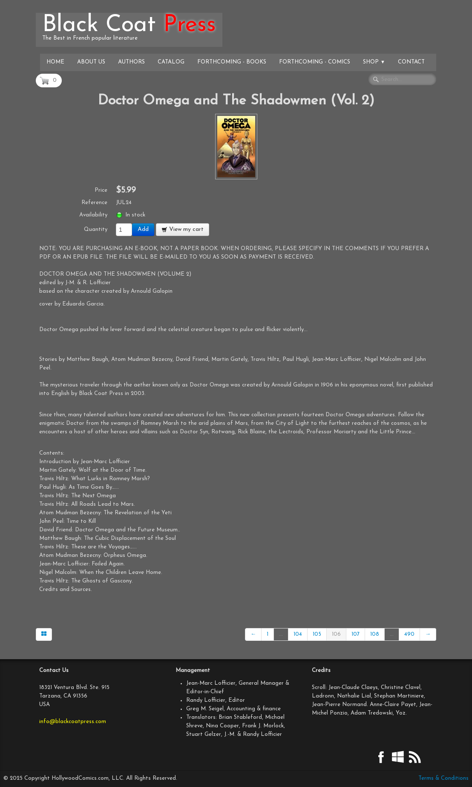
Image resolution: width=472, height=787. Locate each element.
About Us (91, 62)
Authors (131, 62)
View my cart (182, 229)
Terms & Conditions (443, 778)
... (281, 634)
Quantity (95, 229)
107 (355, 634)
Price (101, 190)
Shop (374, 62)
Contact (411, 62)
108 (374, 634)
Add (143, 229)
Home (55, 62)
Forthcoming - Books (231, 62)
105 (317, 634)
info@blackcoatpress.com (72, 721)
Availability (93, 215)
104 (298, 634)
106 (336, 634)
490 (409, 634)
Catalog (171, 62)
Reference (94, 202)
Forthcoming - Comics (314, 62)
